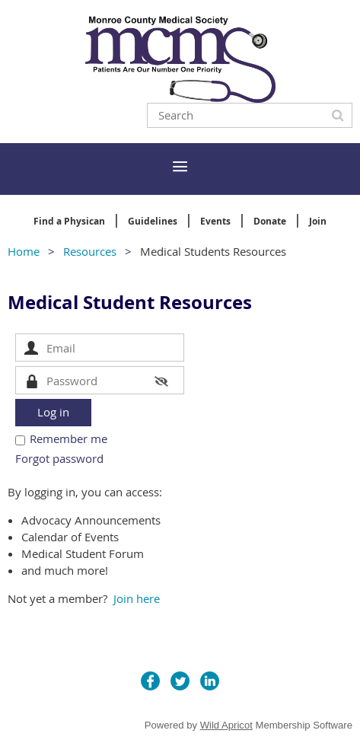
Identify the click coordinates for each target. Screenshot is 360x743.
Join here (136, 598)
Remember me (68, 438)
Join (318, 221)
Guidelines (152, 221)
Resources (89, 251)
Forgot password (59, 458)
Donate (269, 221)
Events (215, 221)
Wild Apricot (226, 725)
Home (24, 251)
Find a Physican (69, 221)
